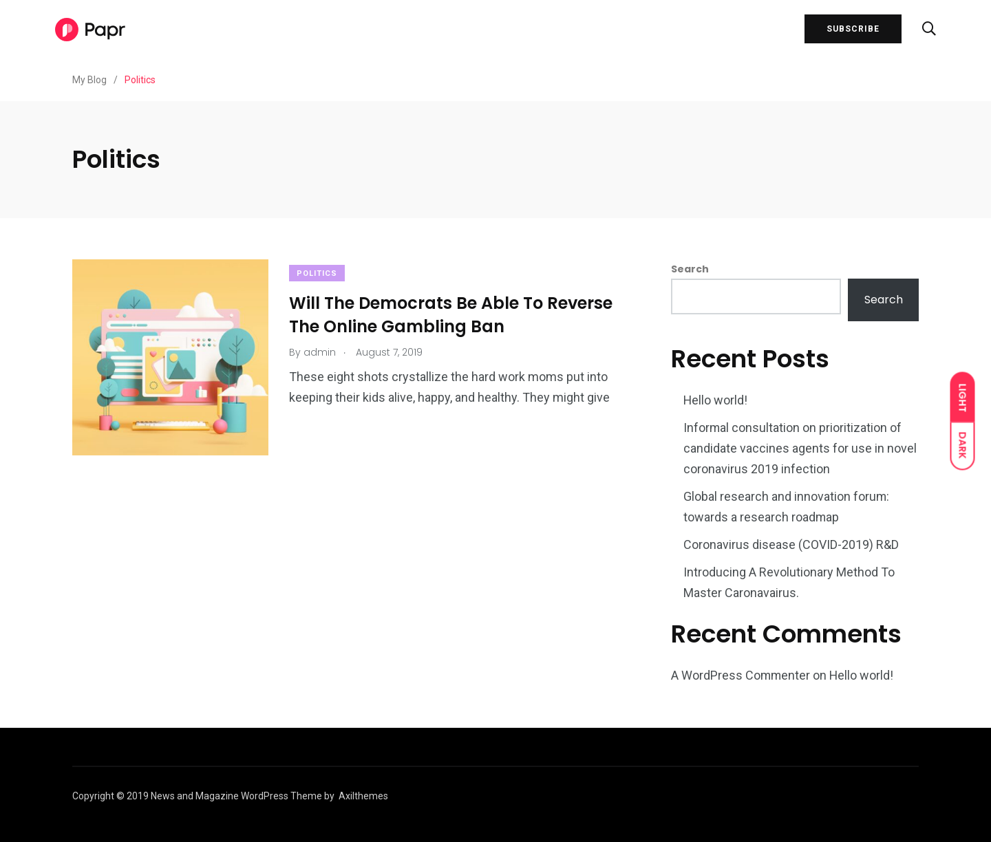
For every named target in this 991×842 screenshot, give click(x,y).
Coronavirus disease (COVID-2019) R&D (791, 544)
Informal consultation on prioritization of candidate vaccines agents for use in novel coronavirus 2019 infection (800, 448)
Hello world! (715, 400)
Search (690, 269)
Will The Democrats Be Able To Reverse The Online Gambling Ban (450, 315)
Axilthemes (363, 795)
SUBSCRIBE (853, 29)
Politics (317, 273)
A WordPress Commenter (741, 675)
